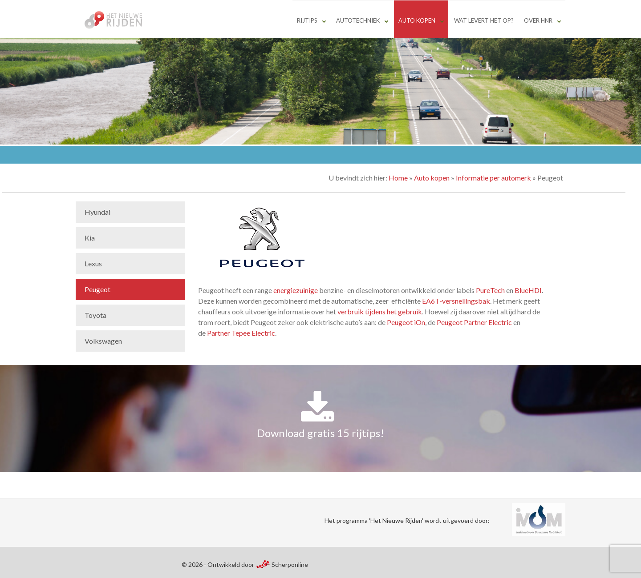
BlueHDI (528, 290)
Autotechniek (358, 20)
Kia (90, 237)
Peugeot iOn (406, 322)
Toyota (95, 315)
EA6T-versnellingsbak (456, 301)
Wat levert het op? (484, 20)
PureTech (490, 290)
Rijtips (307, 20)
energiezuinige (295, 290)
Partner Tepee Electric (241, 333)
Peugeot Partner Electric (474, 322)
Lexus (93, 263)
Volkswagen (103, 341)
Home (398, 177)
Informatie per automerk (493, 177)
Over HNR (538, 20)
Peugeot (97, 289)
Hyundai (97, 212)
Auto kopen (416, 20)
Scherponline (282, 564)
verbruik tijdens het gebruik (379, 311)
